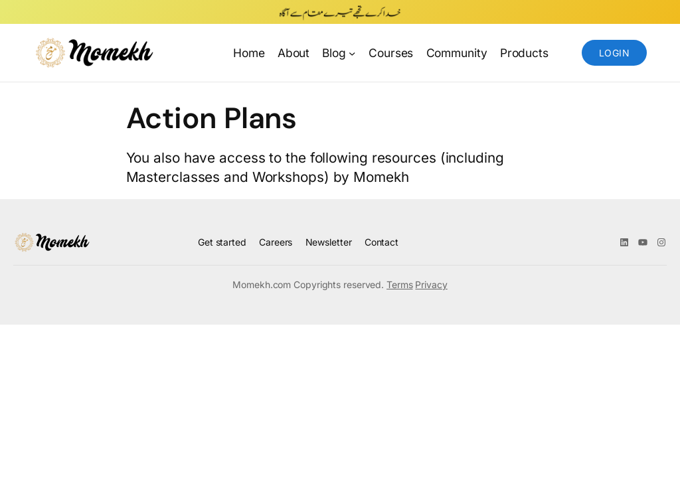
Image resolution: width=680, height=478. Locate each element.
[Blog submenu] (352, 52)
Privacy (431, 284)
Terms (399, 284)
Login (614, 52)
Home (249, 53)
